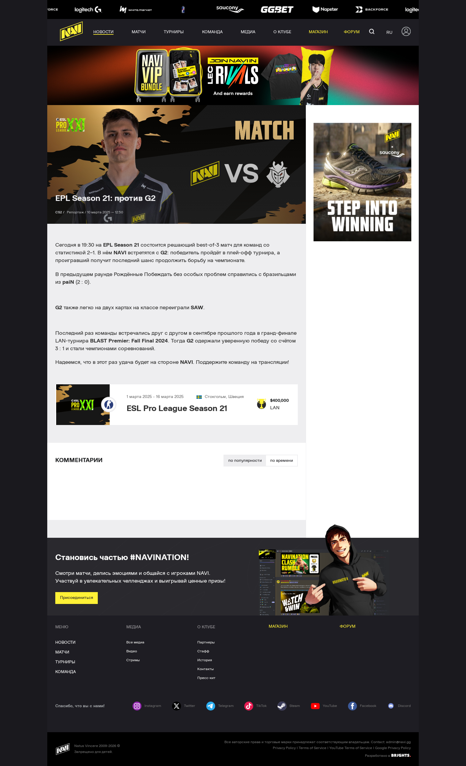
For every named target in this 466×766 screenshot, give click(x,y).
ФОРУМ (347, 626)
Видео (131, 651)
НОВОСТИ (65, 642)
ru (389, 32)
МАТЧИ (62, 652)
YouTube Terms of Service (350, 748)
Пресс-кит (206, 678)
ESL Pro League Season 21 (177, 409)
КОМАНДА (65, 672)
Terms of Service (312, 748)
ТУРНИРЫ (65, 662)
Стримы (133, 660)
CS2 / (60, 212)
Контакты (205, 669)
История (204, 660)
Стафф (203, 651)
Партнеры (206, 642)
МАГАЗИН (278, 626)
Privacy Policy (284, 748)
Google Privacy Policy (393, 748)
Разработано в (388, 755)
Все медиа (135, 642)
